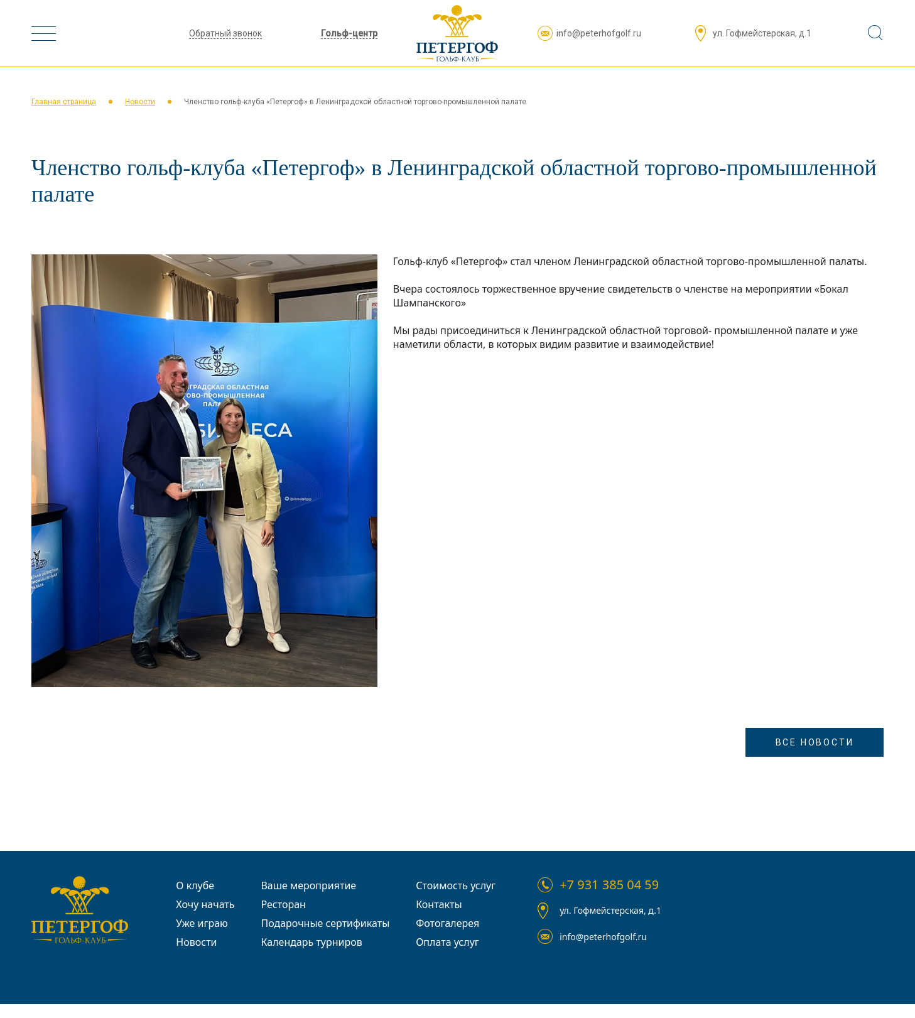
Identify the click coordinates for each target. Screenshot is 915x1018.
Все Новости (815, 742)
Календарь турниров (311, 942)
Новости (140, 101)
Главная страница (63, 101)
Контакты (439, 904)
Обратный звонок (225, 33)
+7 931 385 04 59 (609, 884)
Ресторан (283, 904)
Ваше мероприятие (308, 885)
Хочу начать (205, 904)
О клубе (195, 885)
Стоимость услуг (455, 885)
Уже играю (202, 923)
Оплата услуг (447, 942)
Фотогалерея (447, 923)
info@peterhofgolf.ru (598, 33)
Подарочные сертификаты (325, 923)
